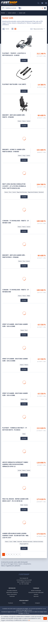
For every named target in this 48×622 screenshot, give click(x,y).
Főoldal (3, 13)
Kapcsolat (36, 596)
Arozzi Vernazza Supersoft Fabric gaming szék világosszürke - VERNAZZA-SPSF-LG (15, 464)
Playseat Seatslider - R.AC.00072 (14, 84)
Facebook (10, 603)
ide (29, 620)
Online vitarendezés (12, 594)
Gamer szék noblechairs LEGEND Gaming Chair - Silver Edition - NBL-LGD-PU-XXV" (15, 535)
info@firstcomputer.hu (25, 582)
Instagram (37, 603)
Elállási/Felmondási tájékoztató (36, 592)
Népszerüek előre (37, 29)
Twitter (24, 603)
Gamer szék (22, 13)
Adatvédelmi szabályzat (12, 592)
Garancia (36, 594)
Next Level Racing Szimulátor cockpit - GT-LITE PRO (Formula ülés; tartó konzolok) (14, 186)
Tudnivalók (12, 596)
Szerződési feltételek (12, 590)
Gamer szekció (12, 13)
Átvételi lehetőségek (36, 590)
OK (45, 618)
